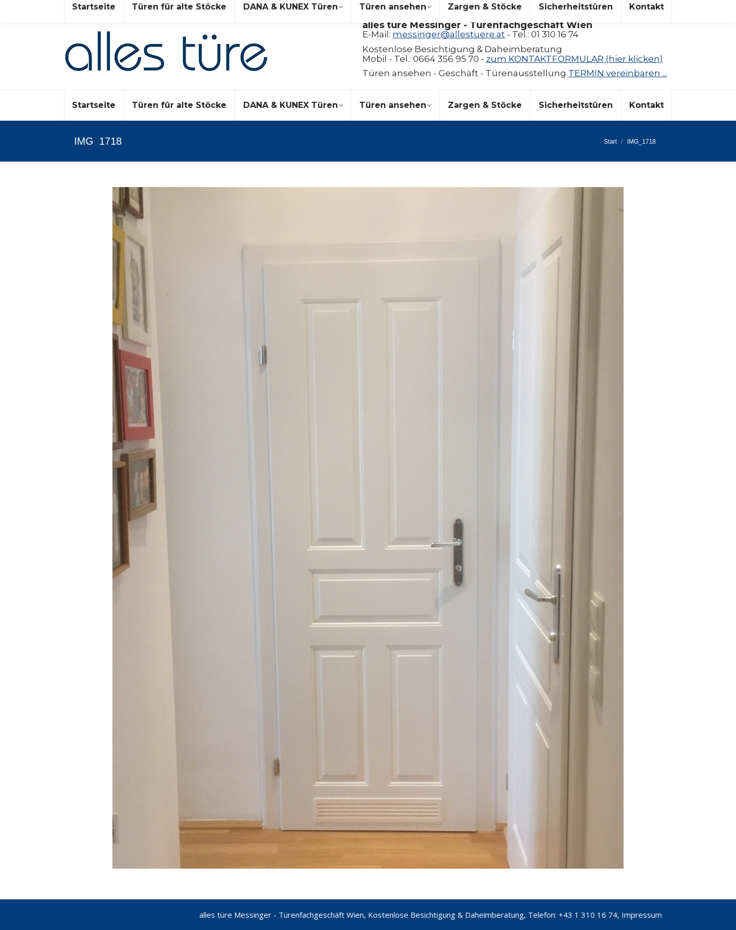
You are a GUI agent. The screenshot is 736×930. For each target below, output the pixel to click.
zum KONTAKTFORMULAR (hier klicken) (574, 59)
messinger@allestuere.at (449, 34)
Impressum (642, 915)
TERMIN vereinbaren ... (617, 73)
